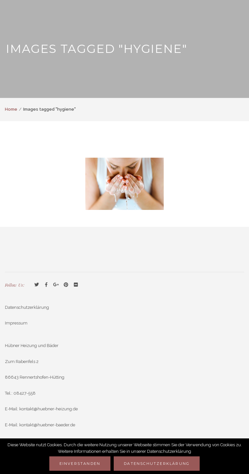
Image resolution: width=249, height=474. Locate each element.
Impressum (16, 323)
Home (11, 109)
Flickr (76, 285)
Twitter (37, 285)
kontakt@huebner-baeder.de (47, 424)
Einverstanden (80, 463)
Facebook (46, 285)
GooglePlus (56, 285)
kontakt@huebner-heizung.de (48, 408)
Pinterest (66, 285)
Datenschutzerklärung (27, 307)
